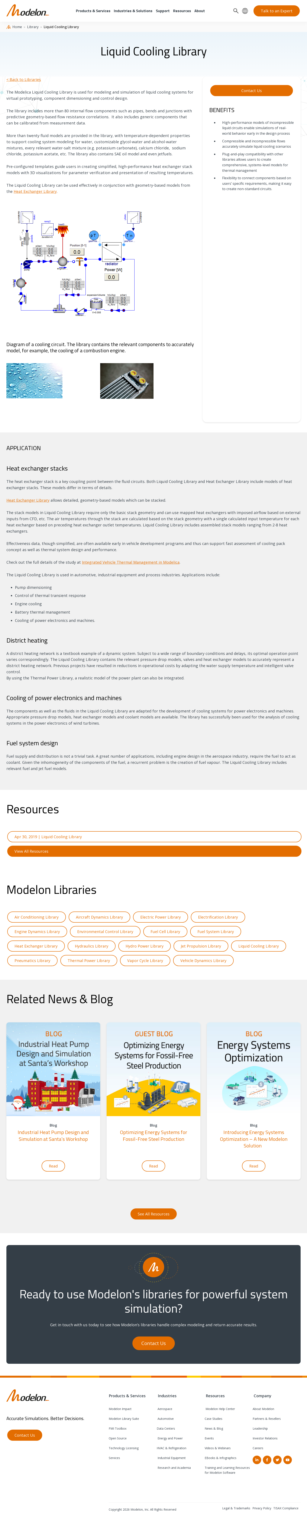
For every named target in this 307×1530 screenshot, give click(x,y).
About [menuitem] (199, 11)
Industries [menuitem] (167, 1395)
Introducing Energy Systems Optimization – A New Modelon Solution (253, 1138)
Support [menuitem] (163, 11)
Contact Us (251, 90)
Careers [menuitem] (258, 1448)
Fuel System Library (215, 931)
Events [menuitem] (209, 1438)
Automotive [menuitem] (165, 1419)
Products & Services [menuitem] (93, 11)
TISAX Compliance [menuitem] (285, 1508)
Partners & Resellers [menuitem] (267, 1419)
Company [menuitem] (262, 1395)
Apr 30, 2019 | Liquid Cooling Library (48, 836)
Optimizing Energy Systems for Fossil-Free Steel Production (153, 1135)
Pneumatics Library (32, 960)
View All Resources (31, 851)
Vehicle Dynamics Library (203, 960)
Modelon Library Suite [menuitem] (124, 1419)
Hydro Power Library (145, 946)
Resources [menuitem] (182, 11)
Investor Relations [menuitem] (265, 1438)
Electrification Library (218, 917)
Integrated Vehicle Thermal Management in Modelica (131, 562)
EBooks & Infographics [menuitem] (220, 1458)
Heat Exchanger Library (35, 191)
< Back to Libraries (23, 79)
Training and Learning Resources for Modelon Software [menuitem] (227, 1470)
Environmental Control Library (105, 931)
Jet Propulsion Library (201, 946)
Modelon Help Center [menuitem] (220, 1409)
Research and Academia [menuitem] (174, 1468)
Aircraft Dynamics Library (99, 917)
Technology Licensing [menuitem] (124, 1448)
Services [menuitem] (114, 1458)
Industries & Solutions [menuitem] (133, 11)
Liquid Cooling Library (258, 946)
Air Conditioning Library (36, 917)
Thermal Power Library (89, 960)
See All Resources (153, 1213)
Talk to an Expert (277, 10)
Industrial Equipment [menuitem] (171, 1458)
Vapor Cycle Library (145, 960)
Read (53, 1166)
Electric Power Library (160, 917)
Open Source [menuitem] (118, 1438)
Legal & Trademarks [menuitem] (236, 1508)
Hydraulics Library (91, 946)
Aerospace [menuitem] (164, 1409)
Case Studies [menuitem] (213, 1419)
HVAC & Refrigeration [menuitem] (171, 1448)
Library (33, 27)
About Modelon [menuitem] (263, 1409)
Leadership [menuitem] (260, 1428)
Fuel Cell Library (165, 931)
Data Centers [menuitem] (166, 1428)
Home (17, 27)
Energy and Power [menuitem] (170, 1438)
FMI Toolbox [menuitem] (117, 1428)
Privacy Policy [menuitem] (261, 1508)
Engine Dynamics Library (37, 931)
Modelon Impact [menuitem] (120, 1409)
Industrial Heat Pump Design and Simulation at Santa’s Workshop (53, 1135)
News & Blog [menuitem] (214, 1428)
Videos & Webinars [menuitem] (218, 1448)
